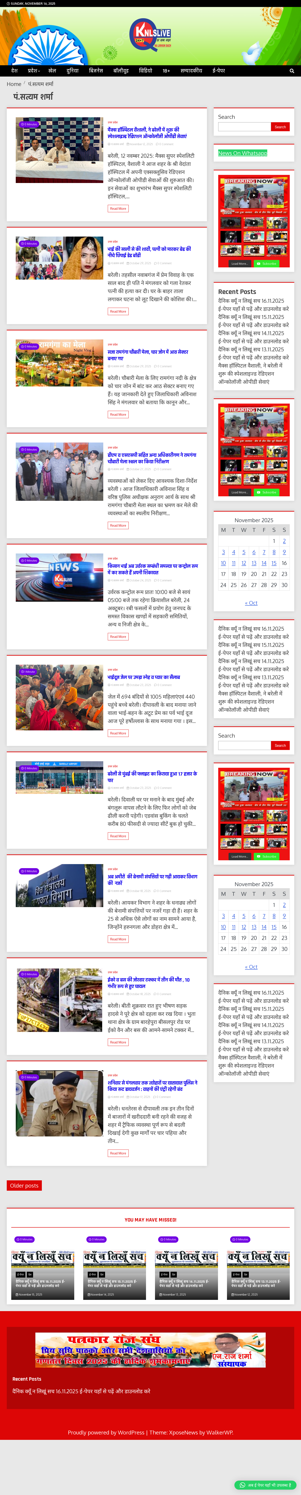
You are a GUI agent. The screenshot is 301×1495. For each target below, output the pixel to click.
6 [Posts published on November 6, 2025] (254, 551)
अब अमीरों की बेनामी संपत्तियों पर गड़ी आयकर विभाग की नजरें (152, 880)
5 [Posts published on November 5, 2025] (243, 551)
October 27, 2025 (139, 469)
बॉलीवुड (121, 71)
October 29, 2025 (139, 263)
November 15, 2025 (29, 1294)
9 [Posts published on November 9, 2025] (284, 551)
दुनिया (73, 71)
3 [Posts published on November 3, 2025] (223, 551)
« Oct (251, 602)
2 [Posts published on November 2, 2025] (284, 540)
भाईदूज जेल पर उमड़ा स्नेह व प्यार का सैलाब (144, 677)
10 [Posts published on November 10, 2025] (223, 562)
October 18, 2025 (139, 891)
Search (226, 116)
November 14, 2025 (101, 1294)
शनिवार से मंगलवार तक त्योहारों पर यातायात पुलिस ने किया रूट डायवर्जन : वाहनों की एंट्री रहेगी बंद (152, 1086)
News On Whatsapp (242, 152)
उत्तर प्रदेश (113, 122)
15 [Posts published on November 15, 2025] (274, 562)
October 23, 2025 (139, 685)
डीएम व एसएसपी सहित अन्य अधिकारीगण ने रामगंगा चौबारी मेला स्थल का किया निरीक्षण (152, 458)
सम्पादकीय (191, 71)
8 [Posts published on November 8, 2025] (274, 551)
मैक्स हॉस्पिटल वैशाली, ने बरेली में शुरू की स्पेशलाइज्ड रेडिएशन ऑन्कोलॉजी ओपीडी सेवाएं (147, 133)
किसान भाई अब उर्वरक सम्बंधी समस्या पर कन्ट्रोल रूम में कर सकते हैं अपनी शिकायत (153, 569)
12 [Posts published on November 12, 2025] (244, 562)
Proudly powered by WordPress (107, 1432)
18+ (166, 71)
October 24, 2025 (139, 580)
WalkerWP (219, 1432)
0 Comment (166, 144)
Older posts (24, 1185)
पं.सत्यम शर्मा (116, 144)
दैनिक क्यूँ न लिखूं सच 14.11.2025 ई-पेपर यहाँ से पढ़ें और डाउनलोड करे (184, 1283)
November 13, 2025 (172, 1294)
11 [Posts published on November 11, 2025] (234, 562)
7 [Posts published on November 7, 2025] (264, 551)
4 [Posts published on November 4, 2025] (233, 551)
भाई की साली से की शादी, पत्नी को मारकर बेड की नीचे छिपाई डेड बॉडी (149, 252)
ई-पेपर (219, 71)
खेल (52, 71)
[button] (265, 1485)
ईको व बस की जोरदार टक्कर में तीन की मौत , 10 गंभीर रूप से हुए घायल (149, 983)
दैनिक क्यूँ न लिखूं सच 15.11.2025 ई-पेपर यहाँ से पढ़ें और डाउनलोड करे (112, 1283)
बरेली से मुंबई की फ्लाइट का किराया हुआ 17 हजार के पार (152, 777)
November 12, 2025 (140, 144)
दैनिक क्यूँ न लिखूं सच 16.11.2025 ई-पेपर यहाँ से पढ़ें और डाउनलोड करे (40, 1283)
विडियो (145, 71)
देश (29, 1274)
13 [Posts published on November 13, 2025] (254, 562)
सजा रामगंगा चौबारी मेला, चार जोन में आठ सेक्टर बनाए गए (148, 355)
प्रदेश (32, 71)
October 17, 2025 (139, 1097)
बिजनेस (96, 71)
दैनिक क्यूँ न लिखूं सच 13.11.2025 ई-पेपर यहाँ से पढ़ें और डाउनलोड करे (256, 1283)
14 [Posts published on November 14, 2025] (264, 562)
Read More (118, 208)
